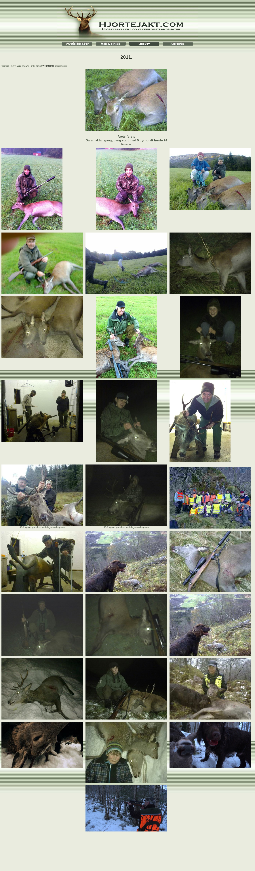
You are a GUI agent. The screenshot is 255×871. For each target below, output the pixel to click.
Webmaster (48, 66)
